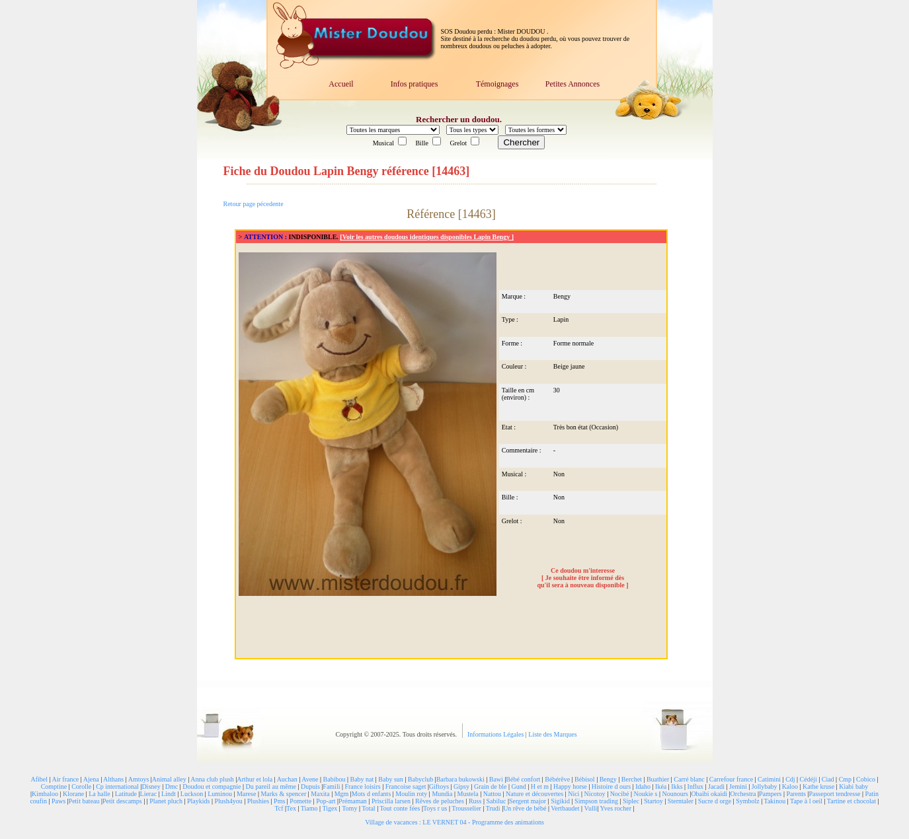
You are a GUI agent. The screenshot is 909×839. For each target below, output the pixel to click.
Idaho (643, 786)
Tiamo (309, 808)
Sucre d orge (714, 801)
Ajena (91, 779)
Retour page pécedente (253, 203)
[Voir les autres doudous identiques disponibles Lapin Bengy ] (427, 236)
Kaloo (790, 786)
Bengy (608, 779)
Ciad (828, 779)
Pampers (770, 793)
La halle (99, 793)
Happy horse (570, 786)
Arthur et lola (254, 779)
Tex (291, 808)
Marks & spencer (283, 793)
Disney (150, 786)
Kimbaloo (45, 793)
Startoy (653, 801)
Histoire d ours (611, 786)
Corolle (81, 786)
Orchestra (743, 793)
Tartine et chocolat (851, 801)
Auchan (287, 779)
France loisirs (362, 786)
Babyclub (420, 779)
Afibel (39, 779)
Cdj (790, 779)
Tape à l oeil (806, 801)
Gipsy (461, 786)
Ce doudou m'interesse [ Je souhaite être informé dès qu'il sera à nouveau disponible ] (582, 578)
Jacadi (716, 786)
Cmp (845, 779)
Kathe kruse (818, 786)
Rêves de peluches (439, 801)
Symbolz (748, 801)
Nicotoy (594, 793)
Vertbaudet (565, 808)
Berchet (631, 779)
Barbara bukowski (460, 779)
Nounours (675, 793)
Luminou (220, 793)
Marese (246, 793)
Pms (279, 801)
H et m (540, 786)
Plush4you (228, 801)
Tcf (278, 808)
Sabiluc (496, 801)
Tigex (329, 808)
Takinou (775, 801)
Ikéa (660, 786)
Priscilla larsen (391, 801)
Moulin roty (411, 793)
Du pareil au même (271, 786)
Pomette (300, 801)
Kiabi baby (853, 786)
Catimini (769, 779)
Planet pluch (165, 801)
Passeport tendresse (834, 793)
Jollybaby (764, 786)
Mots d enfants (371, 793)
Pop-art (325, 801)
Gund (518, 786)
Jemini (738, 786)
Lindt (168, 793)
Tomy (349, 808)
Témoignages (497, 84)
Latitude (126, 793)
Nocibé (619, 793)
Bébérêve (557, 779)
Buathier (658, 779)
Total (368, 808)
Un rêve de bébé (524, 808)
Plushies (258, 801)
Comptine (54, 786)
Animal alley (169, 779)
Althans (113, 779)
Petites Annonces (572, 84)
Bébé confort (523, 779)
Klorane (73, 793)
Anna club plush (212, 779)
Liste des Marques (552, 734)
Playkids (198, 801)
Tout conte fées (399, 808)
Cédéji (808, 779)
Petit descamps (122, 801)
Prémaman (352, 801)
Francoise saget (405, 786)
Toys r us (435, 808)
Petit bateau (84, 801)
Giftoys (439, 786)
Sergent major (527, 801)
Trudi (493, 808)
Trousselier (466, 808)
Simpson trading (596, 801)
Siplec (631, 801)
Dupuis (310, 786)
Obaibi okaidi (709, 793)
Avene (309, 779)
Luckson (191, 793)
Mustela (468, 793)
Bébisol (584, 779)
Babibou (334, 779)
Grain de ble (490, 786)
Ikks (676, 786)
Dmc (171, 786)
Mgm (342, 793)
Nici (573, 793)
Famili (331, 786)
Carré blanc (689, 779)
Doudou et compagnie (211, 786)
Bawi (496, 779)
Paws (58, 801)
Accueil (341, 84)
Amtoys (138, 779)
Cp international (117, 786)
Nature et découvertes (534, 793)
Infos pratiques (414, 84)
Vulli (590, 808)
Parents (795, 793)
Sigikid (560, 801)
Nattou (492, 793)
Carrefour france (731, 779)
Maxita (320, 793)
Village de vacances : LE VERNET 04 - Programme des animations (454, 822)
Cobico (865, 779)
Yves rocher (615, 808)
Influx (695, 786)
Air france (65, 779)
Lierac (148, 793)
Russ (475, 801)
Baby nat (362, 779)
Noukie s (646, 793)
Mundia (442, 793)
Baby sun (390, 779)
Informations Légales (496, 734)
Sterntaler (680, 801)
